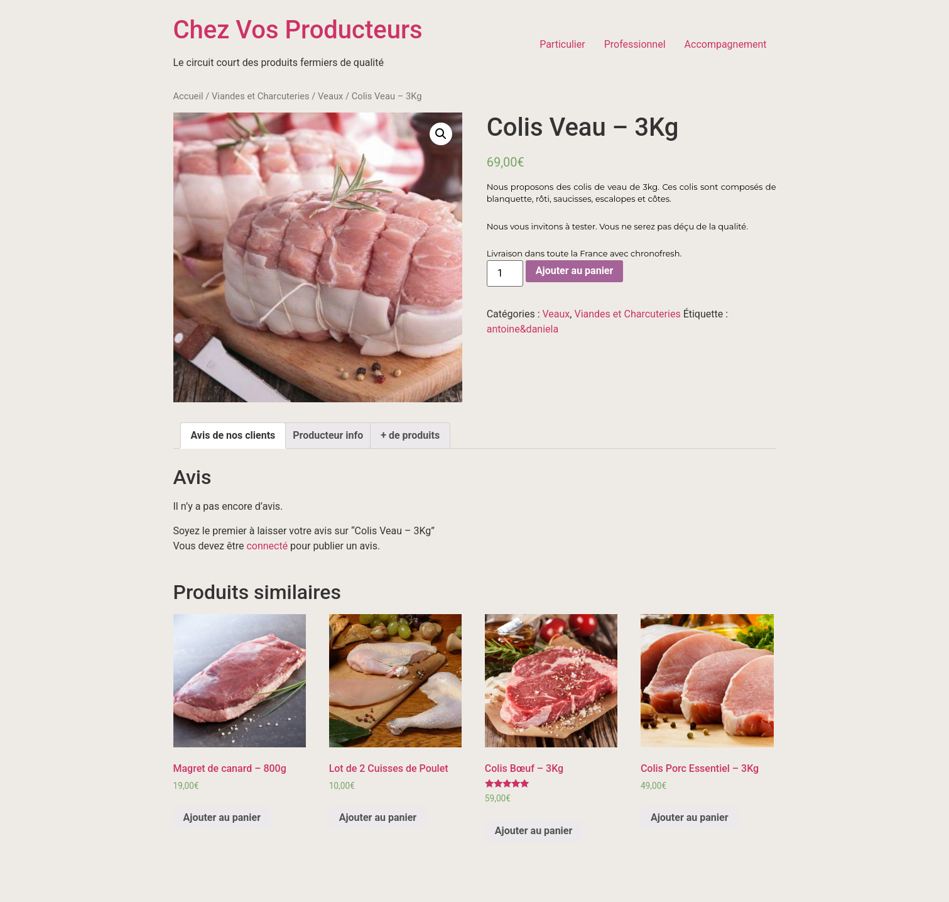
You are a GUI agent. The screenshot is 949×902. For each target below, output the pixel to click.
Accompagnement (726, 44)
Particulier (562, 44)
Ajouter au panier (575, 271)
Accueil (188, 96)
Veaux (330, 96)
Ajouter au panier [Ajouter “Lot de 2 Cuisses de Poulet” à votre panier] (378, 817)
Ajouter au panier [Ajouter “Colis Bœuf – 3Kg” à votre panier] (534, 831)
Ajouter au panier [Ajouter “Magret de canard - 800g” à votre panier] (222, 817)
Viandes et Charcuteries (261, 96)
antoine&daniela (522, 329)
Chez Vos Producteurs (298, 30)
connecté (267, 546)
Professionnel (635, 44)
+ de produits (410, 435)
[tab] (233, 435)
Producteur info (328, 435)
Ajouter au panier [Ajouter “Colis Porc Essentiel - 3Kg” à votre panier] (690, 817)
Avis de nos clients (233, 435)
